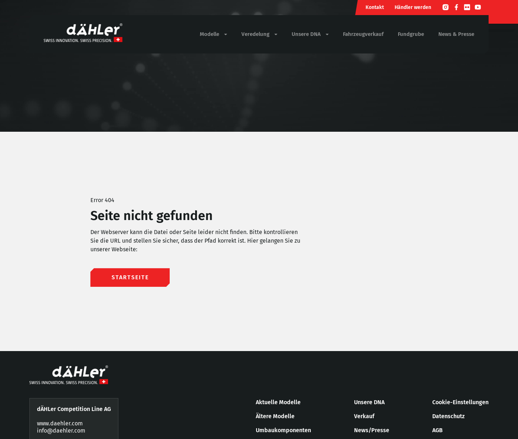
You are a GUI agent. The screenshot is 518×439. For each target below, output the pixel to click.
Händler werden (413, 7)
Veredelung (259, 34)
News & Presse (456, 34)
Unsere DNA (310, 34)
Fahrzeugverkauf (363, 34)
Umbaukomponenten (283, 430)
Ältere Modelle (275, 416)
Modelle (213, 34)
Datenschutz (448, 416)
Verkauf (364, 416)
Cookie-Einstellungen (460, 402)
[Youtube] (477, 8)
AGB (437, 430)
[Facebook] (456, 8)
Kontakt (375, 7)
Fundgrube (411, 34)
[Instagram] (445, 8)
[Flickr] (467, 8)
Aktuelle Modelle (278, 402)
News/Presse (371, 430)
